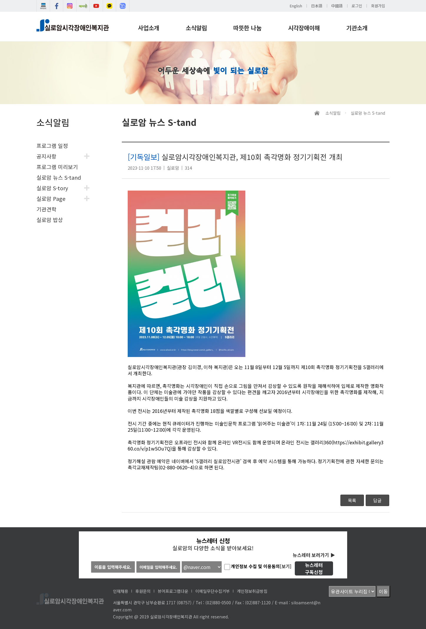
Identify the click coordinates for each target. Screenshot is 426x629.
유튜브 (96, 6)
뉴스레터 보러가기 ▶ (314, 554)
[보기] (286, 566)
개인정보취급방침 (252, 591)
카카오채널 (109, 6)
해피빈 (82, 6)
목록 (352, 500)
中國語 (337, 6)
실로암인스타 (69, 6)
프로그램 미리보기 (57, 166)
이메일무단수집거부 (212, 591)
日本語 (316, 6)
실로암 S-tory (52, 187)
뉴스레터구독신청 (314, 568)
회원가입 (378, 6)
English (296, 6)
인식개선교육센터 (122, 6)
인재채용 (120, 591)
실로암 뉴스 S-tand (58, 177)
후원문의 (143, 591)
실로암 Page (50, 198)
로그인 (357, 6)
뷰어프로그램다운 (173, 591)
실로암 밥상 (49, 219)
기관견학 (46, 209)
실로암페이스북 (56, 6)
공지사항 (46, 156)
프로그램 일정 (52, 145)
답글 (377, 500)
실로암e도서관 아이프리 (43, 6)
